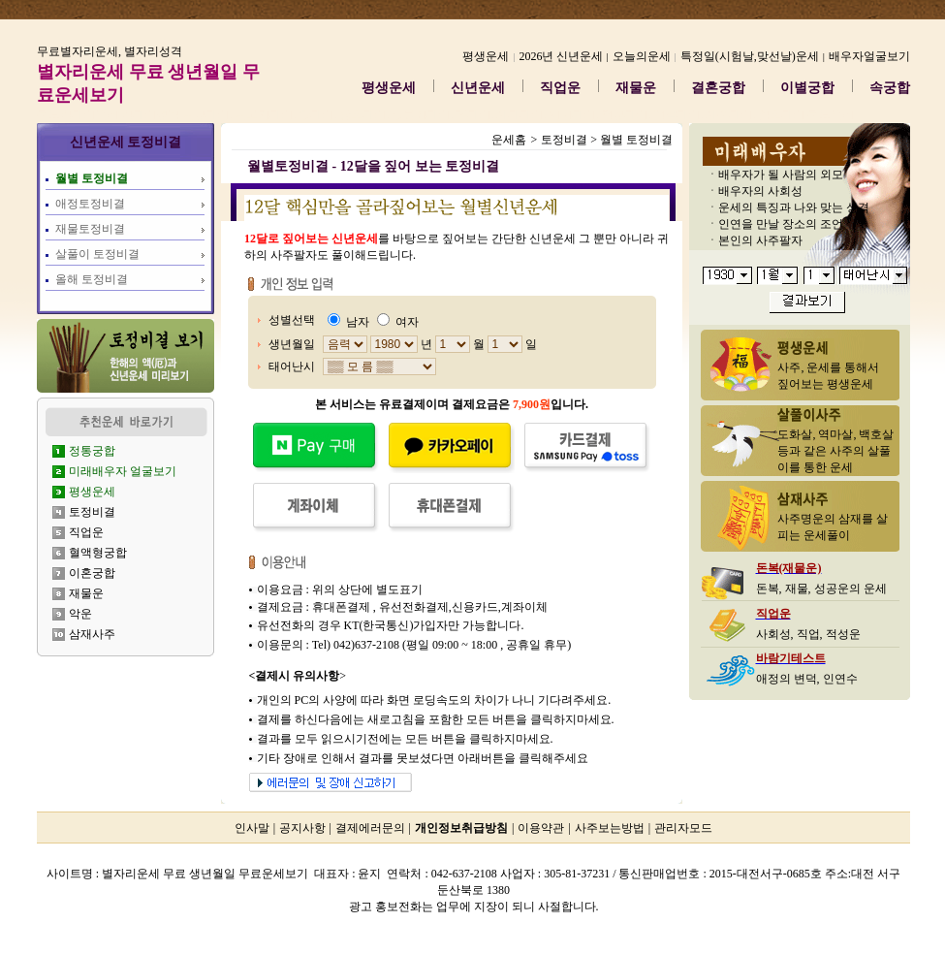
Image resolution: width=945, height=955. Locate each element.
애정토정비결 (90, 203)
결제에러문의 (370, 828)
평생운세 (389, 87)
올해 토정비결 (91, 279)
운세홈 (508, 139)
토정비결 (92, 512)
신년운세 (478, 87)
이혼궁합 (92, 573)
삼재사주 (92, 634)
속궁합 (889, 87)
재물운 (635, 87)
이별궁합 (807, 87)
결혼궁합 (718, 87)
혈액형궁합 (98, 552)
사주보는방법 (610, 828)
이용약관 (541, 828)
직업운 (560, 87)
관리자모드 (683, 828)
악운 (80, 614)
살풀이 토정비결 (97, 254)
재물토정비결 (90, 229)
